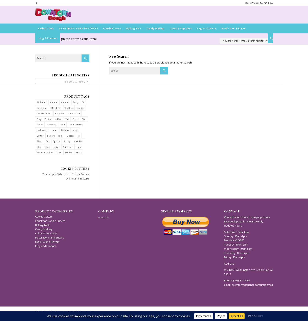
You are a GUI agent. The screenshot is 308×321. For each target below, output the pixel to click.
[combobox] (62, 81)
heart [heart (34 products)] (55, 130)
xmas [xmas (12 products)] (79, 152)
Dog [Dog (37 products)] (39, 119)
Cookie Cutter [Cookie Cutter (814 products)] (44, 113)
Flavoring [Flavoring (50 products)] (51, 124)
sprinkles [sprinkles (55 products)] (78, 141)
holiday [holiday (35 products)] (65, 130)
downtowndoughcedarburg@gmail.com (255, 285)
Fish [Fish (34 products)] (84, 119)
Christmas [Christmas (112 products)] (56, 107)
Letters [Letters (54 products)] (51, 135)
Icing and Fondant (45, 246)
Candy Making (43, 229)
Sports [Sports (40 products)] (56, 141)
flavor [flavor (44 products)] (40, 124)
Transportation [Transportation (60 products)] (45, 152)
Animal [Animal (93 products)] (53, 102)
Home (242, 40)
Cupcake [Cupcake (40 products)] (59, 113)
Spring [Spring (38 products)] (66, 141)
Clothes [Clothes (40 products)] (69, 107)
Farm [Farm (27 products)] (75, 119)
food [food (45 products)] (62, 124)
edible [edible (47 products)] (58, 119)
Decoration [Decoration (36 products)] (74, 113)
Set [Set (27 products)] (47, 141)
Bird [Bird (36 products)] (84, 102)
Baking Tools (42, 225)
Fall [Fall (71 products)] (67, 119)
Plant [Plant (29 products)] (39, 141)
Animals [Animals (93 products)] (65, 102)
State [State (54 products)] (47, 146)
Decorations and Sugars (49, 237)
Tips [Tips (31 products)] (78, 146)
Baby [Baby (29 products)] (75, 102)
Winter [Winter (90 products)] (68, 152)
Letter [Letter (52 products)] (40, 135)
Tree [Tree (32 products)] (58, 152)
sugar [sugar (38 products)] (57, 146)
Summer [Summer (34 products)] (67, 146)
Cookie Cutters (80, 174)
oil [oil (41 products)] (78, 135)
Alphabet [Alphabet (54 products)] (41, 102)
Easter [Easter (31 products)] (48, 119)
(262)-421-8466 (241, 280)
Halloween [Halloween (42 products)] (42, 130)
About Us (103, 217)
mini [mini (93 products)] (60, 135)
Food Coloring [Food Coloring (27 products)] (76, 124)
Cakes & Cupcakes (46, 233)
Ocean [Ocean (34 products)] (70, 135)
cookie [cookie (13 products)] (80, 107)
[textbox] (62, 81)
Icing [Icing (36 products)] (75, 130)
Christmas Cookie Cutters (50, 221)
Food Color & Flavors (47, 242)
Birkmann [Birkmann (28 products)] (42, 107)
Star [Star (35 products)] (39, 146)
